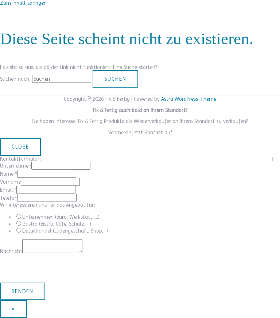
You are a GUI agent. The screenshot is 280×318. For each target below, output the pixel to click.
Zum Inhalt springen (23, 3)
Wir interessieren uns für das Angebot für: (47, 205)
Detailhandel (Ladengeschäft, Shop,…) (65, 231)
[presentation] (55, 268)
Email (8, 190)
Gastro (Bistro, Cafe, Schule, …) (56, 224)
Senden (23, 291)
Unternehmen (15, 166)
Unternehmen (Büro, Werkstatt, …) (61, 217)
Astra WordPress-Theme (188, 99)
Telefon (9, 198)
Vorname (10, 182)
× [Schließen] (13, 309)
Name (8, 174)
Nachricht (11, 251)
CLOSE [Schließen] (20, 147)
